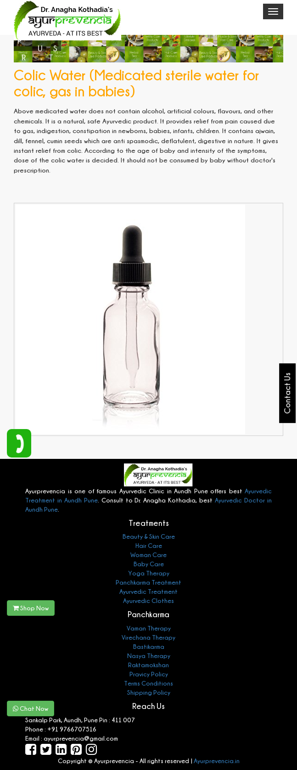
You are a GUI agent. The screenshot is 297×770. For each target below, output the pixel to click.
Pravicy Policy (148, 673)
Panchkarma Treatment (148, 582)
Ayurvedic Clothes (148, 600)
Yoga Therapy (148, 572)
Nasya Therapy (148, 655)
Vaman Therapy (149, 628)
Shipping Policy (148, 692)
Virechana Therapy (148, 637)
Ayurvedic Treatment (148, 591)
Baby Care (149, 563)
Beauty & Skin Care (149, 536)
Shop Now (31, 607)
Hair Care (148, 545)
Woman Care (148, 554)
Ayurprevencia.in (217, 760)
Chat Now (30, 708)
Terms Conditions (148, 683)
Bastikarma (148, 646)
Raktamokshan (148, 664)
